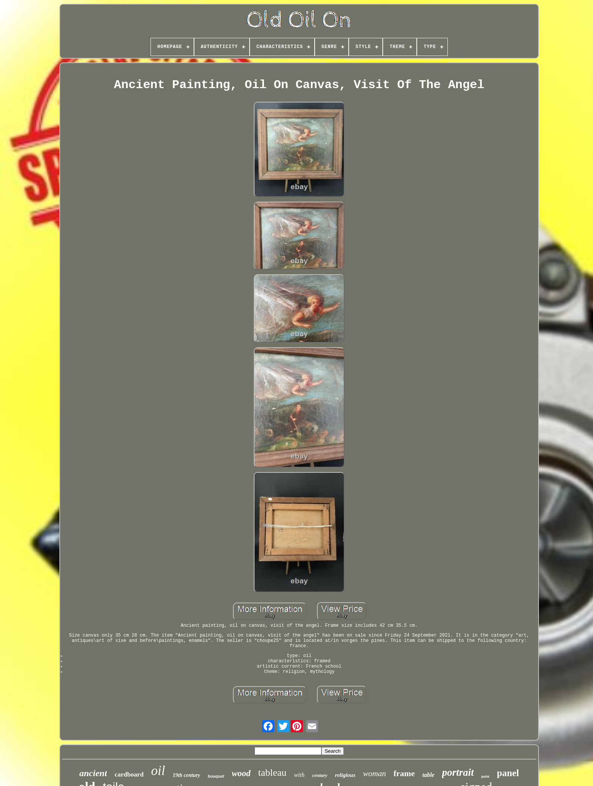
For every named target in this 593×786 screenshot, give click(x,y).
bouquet (216, 776)
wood (241, 773)
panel (508, 773)
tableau (272, 772)
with (299, 775)
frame (404, 773)
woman (374, 773)
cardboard (129, 774)
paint (485, 776)
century (319, 775)
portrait (458, 772)
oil (158, 770)
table (428, 775)
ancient (93, 773)
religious (345, 775)
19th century (186, 775)
